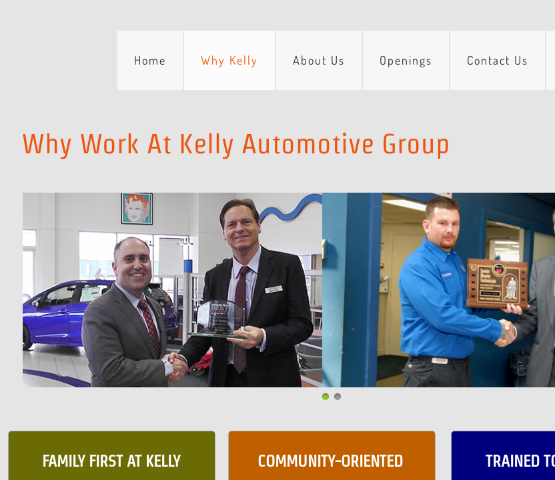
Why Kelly (229, 60)
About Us (319, 60)
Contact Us (497, 60)
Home (150, 60)
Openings (406, 60)
